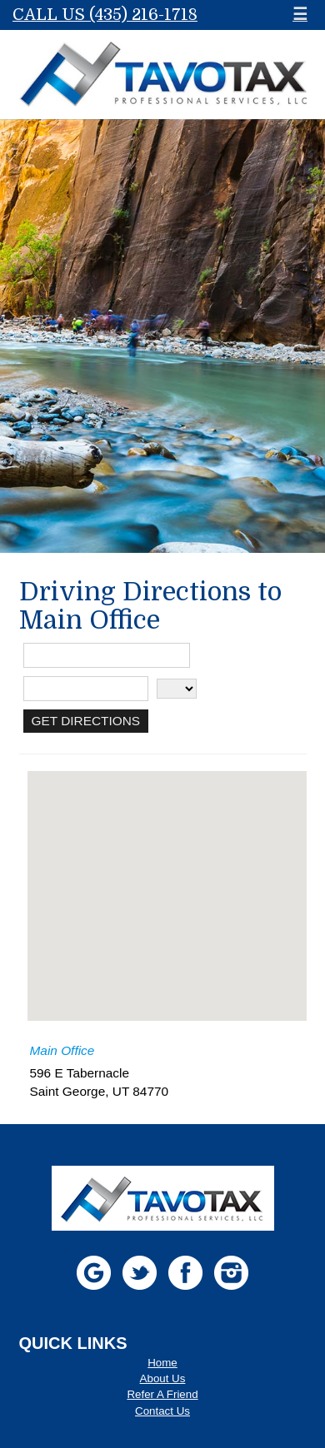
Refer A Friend (162, 1394)
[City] (85, 688)
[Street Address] (106, 655)
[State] (177, 689)
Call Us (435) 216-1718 (105, 14)
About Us (163, 1378)
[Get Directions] (86, 721)
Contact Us (162, 1411)
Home (163, 1362)
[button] (167, 880)
